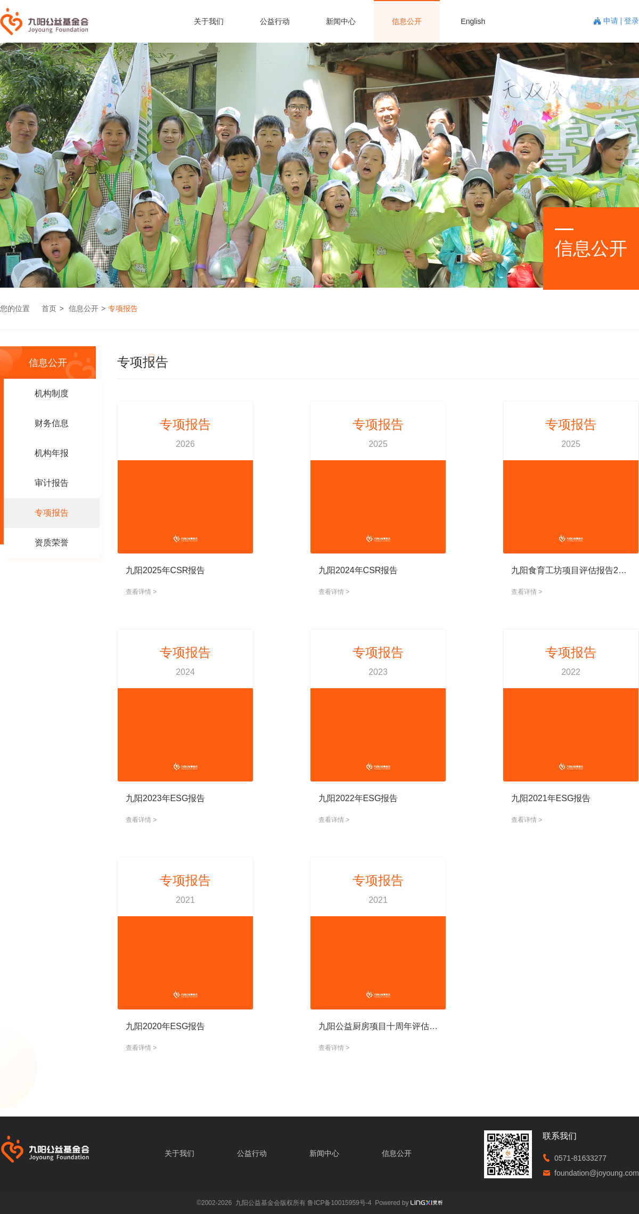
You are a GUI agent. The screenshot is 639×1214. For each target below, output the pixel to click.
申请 (611, 21)
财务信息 (52, 423)
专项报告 (123, 308)
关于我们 (209, 21)
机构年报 (52, 453)
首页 (49, 308)
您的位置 (15, 308)
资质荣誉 (52, 542)
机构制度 (52, 393)
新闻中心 (341, 21)
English (473, 21)
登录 (631, 21)
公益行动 (275, 21)
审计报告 (52, 482)
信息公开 (407, 21)
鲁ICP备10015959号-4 (339, 1203)
